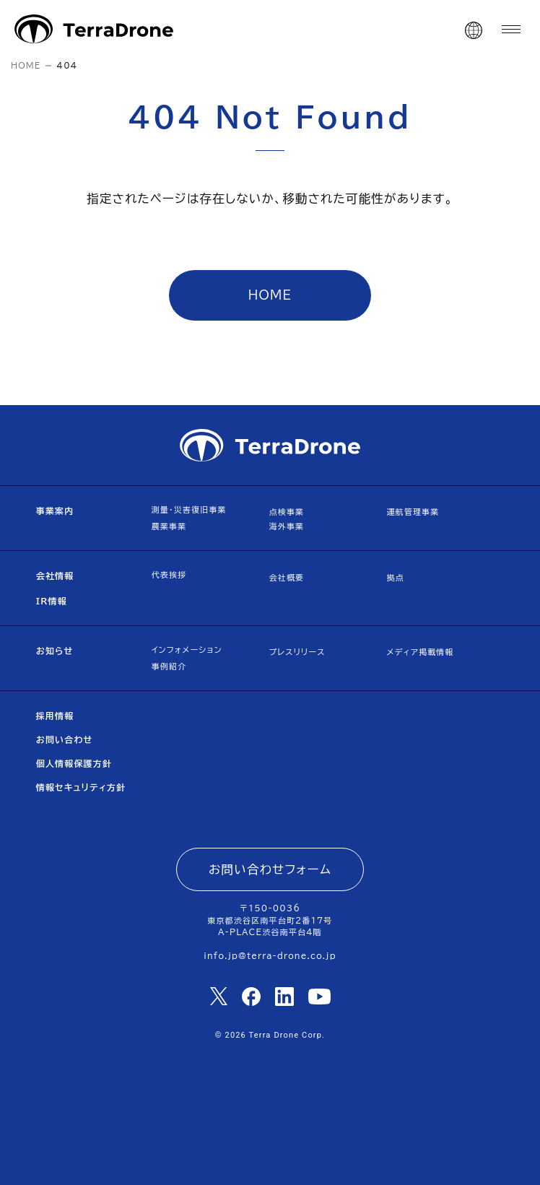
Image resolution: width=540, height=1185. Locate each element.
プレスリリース (297, 652)
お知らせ (55, 650)
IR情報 (51, 600)
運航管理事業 (412, 512)
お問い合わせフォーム (270, 869)
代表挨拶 (169, 574)
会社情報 (55, 575)
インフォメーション (187, 650)
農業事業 (169, 526)
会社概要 (287, 577)
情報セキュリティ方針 (81, 787)
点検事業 (287, 512)
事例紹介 (169, 666)
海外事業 (287, 526)
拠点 (395, 577)
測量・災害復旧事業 (189, 509)
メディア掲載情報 (419, 652)
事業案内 (55, 510)
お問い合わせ (64, 739)
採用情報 (55, 715)
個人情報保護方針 (74, 763)
